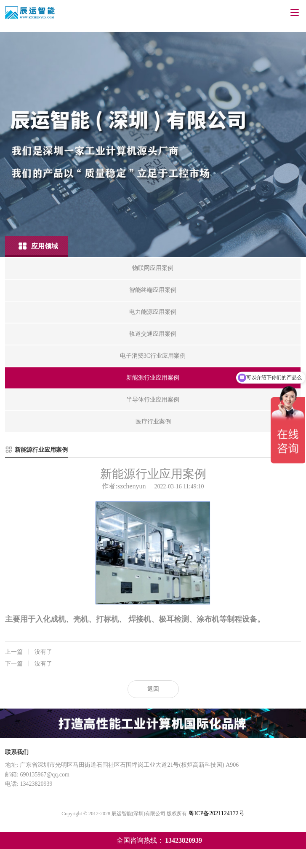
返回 (153, 689)
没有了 (28, 652)
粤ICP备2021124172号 (217, 813)
